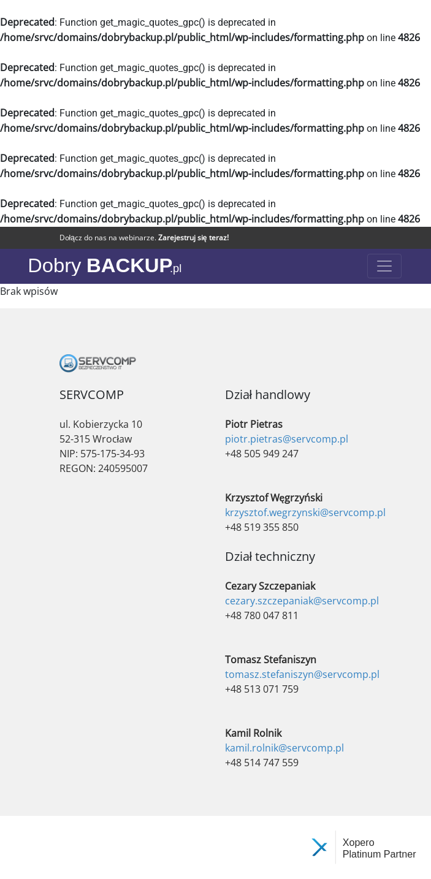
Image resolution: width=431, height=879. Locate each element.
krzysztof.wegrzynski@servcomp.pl (305, 512)
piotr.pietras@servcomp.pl (286, 439)
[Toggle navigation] (384, 266)
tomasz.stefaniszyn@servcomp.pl (302, 674)
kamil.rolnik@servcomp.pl (284, 748)
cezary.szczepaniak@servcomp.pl (302, 600)
